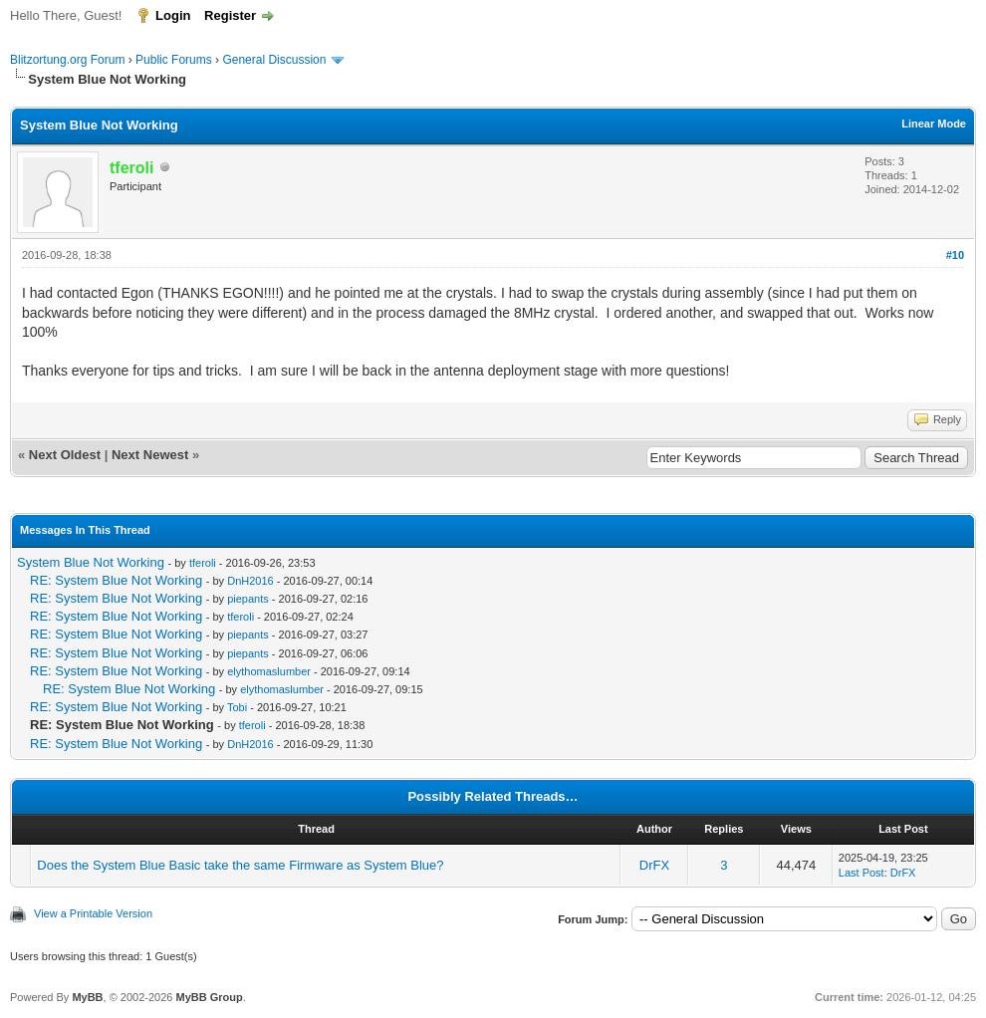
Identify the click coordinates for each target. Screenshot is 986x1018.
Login (172, 15)
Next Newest (150, 454)
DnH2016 (250, 581)
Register (230, 15)
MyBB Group (208, 997)
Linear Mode (933, 123)
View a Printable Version (93, 913)
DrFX (654, 865)
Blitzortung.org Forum (67, 60)
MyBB (87, 997)
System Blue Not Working (90, 562)
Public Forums (173, 60)
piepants (248, 599)
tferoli (202, 563)
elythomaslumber (269, 671)
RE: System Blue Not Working (116, 580)
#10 (955, 255)
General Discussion (274, 60)
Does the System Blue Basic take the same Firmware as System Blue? (240, 865)
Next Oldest (65, 454)
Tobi (237, 707)
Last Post (861, 873)
